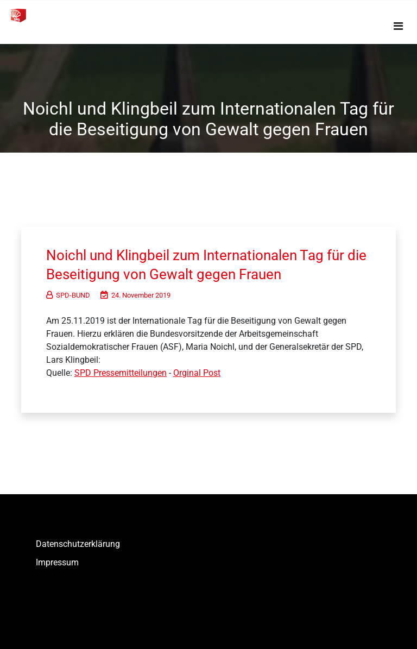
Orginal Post (196, 373)
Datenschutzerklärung (78, 544)
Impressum (57, 562)
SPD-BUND (68, 295)
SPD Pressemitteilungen (120, 373)
